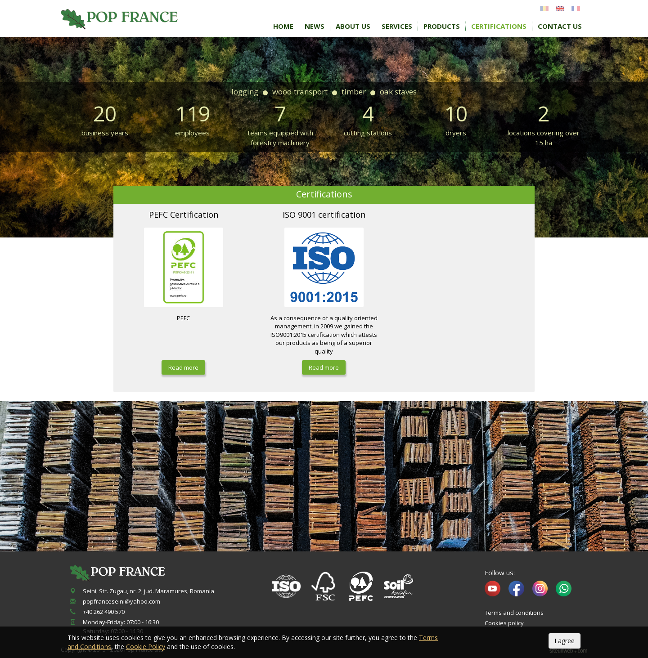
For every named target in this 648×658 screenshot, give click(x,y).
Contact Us (560, 26)
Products (441, 26)
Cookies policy (504, 623)
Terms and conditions (514, 613)
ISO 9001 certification (324, 214)
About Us (353, 26)
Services (397, 26)
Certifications (498, 26)
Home (283, 26)
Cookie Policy (145, 646)
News (314, 26)
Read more (183, 367)
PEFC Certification (183, 214)
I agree (564, 640)
